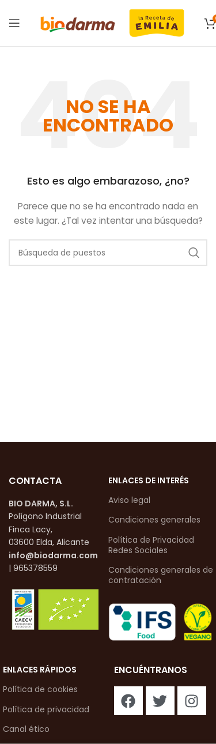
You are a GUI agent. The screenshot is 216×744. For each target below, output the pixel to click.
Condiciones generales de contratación (160, 575)
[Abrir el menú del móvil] (14, 23)
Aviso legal (129, 500)
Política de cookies (40, 689)
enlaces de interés (148, 480)
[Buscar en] (108, 252)
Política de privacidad (46, 709)
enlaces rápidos (40, 669)
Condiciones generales (154, 519)
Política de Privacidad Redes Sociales (151, 545)
